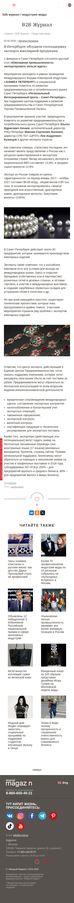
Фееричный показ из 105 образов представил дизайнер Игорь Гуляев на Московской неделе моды (52, 681)
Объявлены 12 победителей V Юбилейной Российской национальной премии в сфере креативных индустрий (18, 627)
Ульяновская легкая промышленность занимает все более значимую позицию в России (52, 624)
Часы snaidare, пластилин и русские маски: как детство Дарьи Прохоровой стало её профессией (20, 568)
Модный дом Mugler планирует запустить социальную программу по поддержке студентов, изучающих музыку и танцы (20, 735)
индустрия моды (34, 14)
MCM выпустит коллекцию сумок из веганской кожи (19, 674)
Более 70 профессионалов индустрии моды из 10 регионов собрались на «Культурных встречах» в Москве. (53, 572)
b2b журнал (11, 14)
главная (8, 33)
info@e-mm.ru (20, 835)
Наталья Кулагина (28, 41)
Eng (65, 782)
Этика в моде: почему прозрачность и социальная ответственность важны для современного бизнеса (51, 733)
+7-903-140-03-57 (26, 852)
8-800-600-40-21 (19, 793)
